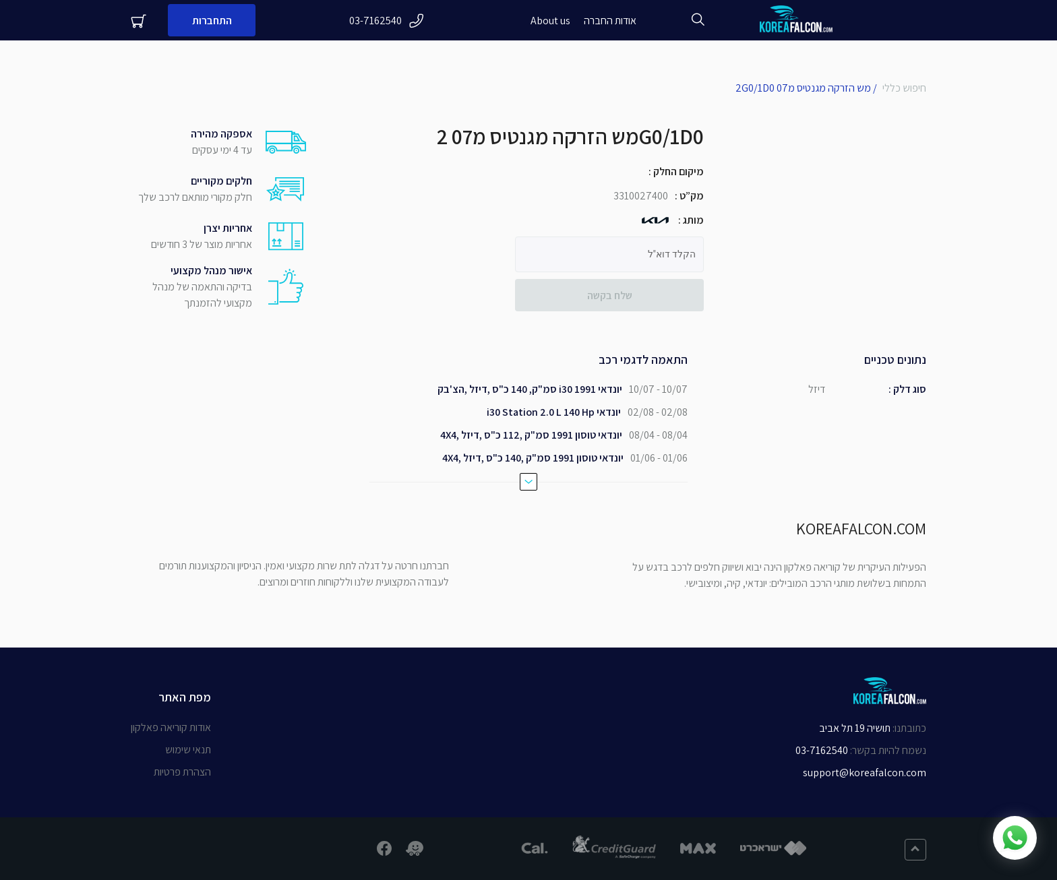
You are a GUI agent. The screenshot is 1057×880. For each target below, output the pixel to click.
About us (550, 20)
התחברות (212, 20)
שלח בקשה (609, 295)
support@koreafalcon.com (864, 772)
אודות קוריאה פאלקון (171, 727)
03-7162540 (386, 20)
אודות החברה (610, 20)
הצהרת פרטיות (182, 772)
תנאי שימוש (188, 750)
